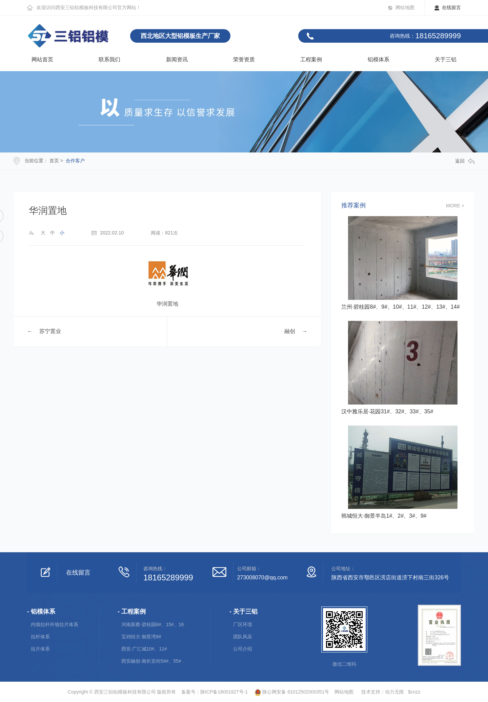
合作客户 (75, 160)
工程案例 (311, 59)
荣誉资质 (244, 59)
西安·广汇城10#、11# (144, 649)
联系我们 (109, 59)
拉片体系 (40, 649)
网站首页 (42, 59)
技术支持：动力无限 (382, 692)
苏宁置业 (50, 331)
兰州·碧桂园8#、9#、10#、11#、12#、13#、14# (400, 307)
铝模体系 (378, 59)
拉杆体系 (40, 636)
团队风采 (242, 636)
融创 (289, 331)
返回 (464, 161)
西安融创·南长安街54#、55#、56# (157, 661)
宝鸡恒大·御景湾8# (141, 636)
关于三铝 (445, 59)
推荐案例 (353, 205)
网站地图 (404, 7)
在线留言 (451, 7)
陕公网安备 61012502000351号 (289, 692)
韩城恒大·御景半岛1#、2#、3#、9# (384, 516)
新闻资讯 (177, 59)
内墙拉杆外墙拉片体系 (54, 624)
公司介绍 (242, 649)
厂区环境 (242, 624)
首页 (54, 160)
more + (455, 205)
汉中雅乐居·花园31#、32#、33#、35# (387, 411)
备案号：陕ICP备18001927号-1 (214, 692)
